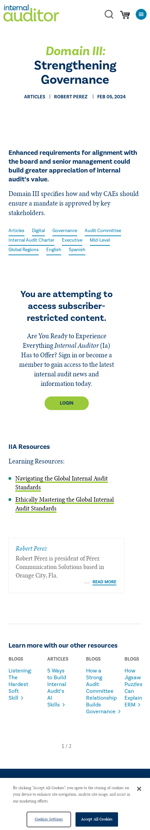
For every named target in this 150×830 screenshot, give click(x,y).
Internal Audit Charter (31, 240)
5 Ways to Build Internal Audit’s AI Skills (56, 680)
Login (66, 403)
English (53, 250)
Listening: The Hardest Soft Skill (19, 677)
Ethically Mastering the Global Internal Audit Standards (64, 504)
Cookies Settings (49, 819)
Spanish (77, 250)
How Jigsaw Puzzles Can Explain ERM (133, 680)
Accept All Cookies (97, 819)
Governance (64, 231)
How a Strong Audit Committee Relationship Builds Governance (97, 683)
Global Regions (24, 250)
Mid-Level (100, 240)
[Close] (139, 788)
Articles (16, 231)
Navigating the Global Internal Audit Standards (61, 483)
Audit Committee (103, 231)
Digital (38, 231)
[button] (63, 738)
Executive (72, 240)
